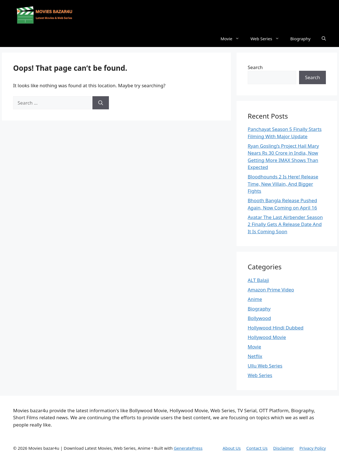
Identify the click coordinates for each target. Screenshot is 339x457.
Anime (255, 299)
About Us (232, 448)
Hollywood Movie (267, 337)
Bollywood (259, 318)
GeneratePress (188, 448)
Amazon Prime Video (271, 289)
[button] (323, 38)
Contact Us (257, 448)
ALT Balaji (258, 280)
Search (255, 67)
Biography (300, 38)
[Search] (100, 103)
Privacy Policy (312, 448)
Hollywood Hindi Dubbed (276, 327)
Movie (233, 38)
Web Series (267, 38)
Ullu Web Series (265, 365)
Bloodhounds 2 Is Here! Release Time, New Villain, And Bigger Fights (283, 183)
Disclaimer (283, 448)
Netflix (255, 356)
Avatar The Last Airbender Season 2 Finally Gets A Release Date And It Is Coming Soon (285, 224)
